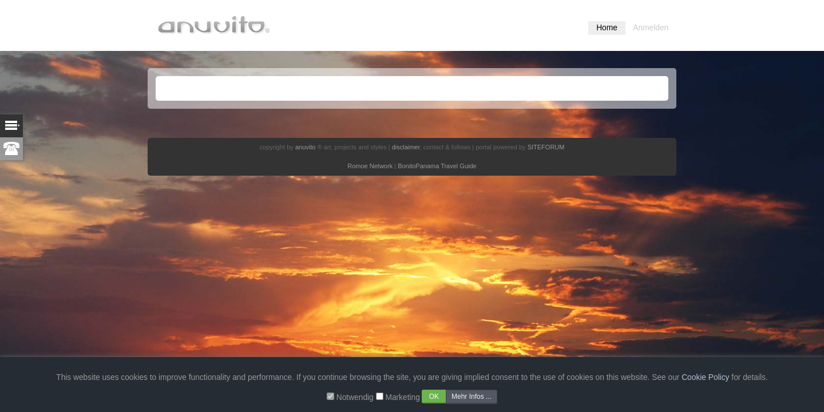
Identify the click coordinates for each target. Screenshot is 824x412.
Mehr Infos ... (471, 397)
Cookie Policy (705, 377)
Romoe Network (370, 166)
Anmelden (650, 27)
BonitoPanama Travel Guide (437, 166)
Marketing (402, 397)
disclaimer (406, 147)
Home (606, 27)
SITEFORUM (546, 147)
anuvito (305, 147)
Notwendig (355, 397)
